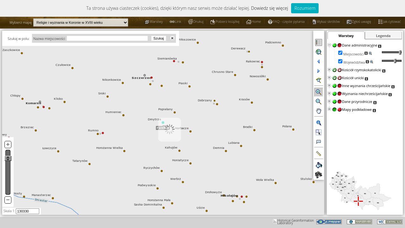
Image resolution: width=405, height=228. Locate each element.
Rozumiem (304, 8)
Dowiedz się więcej (269, 8)
